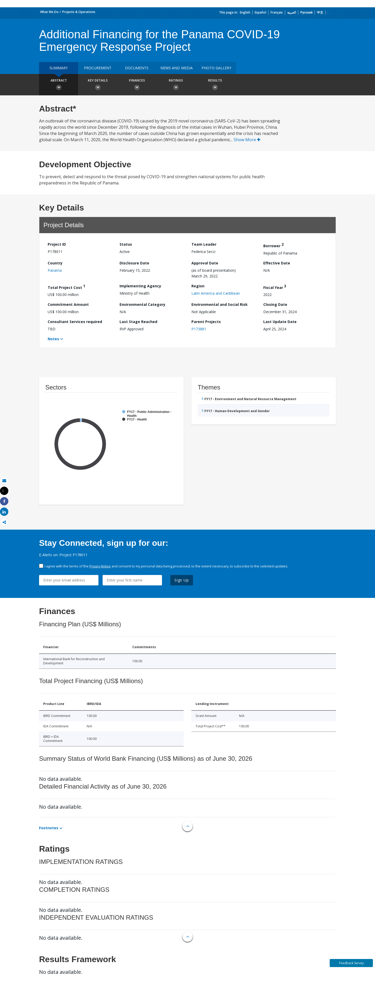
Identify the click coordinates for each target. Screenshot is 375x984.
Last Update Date (280, 321)
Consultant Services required (75, 321)
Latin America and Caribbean (215, 293)
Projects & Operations (78, 12)
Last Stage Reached (138, 321)
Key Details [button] (97, 85)
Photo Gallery (216, 67)
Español (260, 12)
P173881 (198, 328)
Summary (58, 67)
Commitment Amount (68, 304)
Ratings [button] (175, 85)
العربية (291, 12)
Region (197, 285)
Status (126, 244)
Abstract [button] (58, 85)
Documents (136, 67)
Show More (247, 140)
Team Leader (203, 244)
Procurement (97, 67)
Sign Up (181, 580)
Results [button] (214, 85)
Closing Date (275, 304)
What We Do (49, 12)
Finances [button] (136, 85)
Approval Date (204, 263)
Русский (306, 12)
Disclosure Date (134, 263)
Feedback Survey (351, 963)
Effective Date (276, 263)
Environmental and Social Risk (219, 304)
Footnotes (48, 827)
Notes (53, 338)
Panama (55, 270)
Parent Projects (206, 321)
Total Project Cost (66, 286)
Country (55, 263)
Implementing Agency (140, 285)
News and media (176, 67)
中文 (320, 12)
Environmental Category (142, 304)
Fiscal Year (274, 286)
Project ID (57, 244)
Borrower (273, 245)
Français (277, 12)
